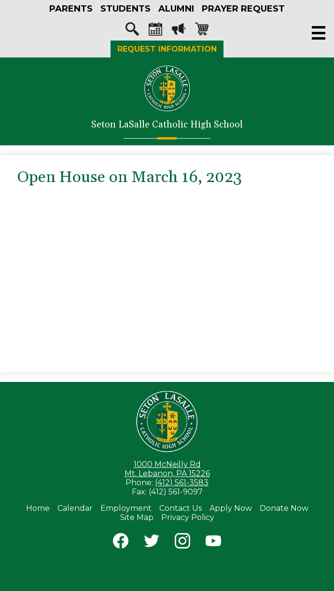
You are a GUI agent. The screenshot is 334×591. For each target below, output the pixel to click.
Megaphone (178, 31)
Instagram (182, 542)
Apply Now (230, 508)
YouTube (213, 542)
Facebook (120, 542)
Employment (126, 508)
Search (132, 31)
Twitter (151, 542)
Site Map (136, 517)
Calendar (155, 31)
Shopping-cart (201, 31)
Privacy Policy (187, 517)
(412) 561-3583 (182, 482)
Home (38, 508)
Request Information (167, 49)
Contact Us (180, 508)
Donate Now (284, 508)
